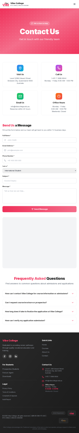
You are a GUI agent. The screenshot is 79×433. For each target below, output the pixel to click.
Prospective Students (10, 369)
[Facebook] (4, 356)
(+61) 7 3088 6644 (51, 376)
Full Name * (6, 135)
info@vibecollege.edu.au (53, 380)
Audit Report (6, 399)
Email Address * (8, 146)
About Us (45, 352)
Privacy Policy (7, 388)
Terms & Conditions (9, 392)
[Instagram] (10, 356)
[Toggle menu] (74, 4)
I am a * (5, 166)
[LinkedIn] (16, 356)
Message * (6, 186)
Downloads (6, 376)
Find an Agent (7, 373)
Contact (45, 356)
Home (44, 345)
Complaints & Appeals (9, 396)
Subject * (5, 176)
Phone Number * (8, 156)
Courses (45, 348)
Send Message (39, 209)
